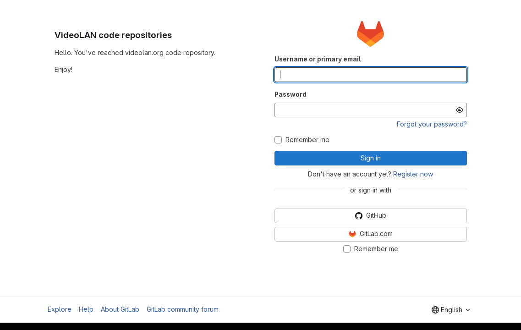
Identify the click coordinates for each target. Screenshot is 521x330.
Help (86, 309)
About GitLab (120, 309)
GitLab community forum (183, 309)
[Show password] (459, 110)
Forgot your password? (432, 124)
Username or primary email (317, 59)
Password (290, 94)
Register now (413, 174)
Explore (59, 309)
